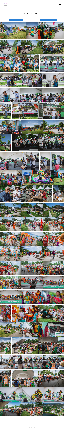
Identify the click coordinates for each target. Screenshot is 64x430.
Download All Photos (16, 20)
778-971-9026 (33, 427)
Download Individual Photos (48, 20)
